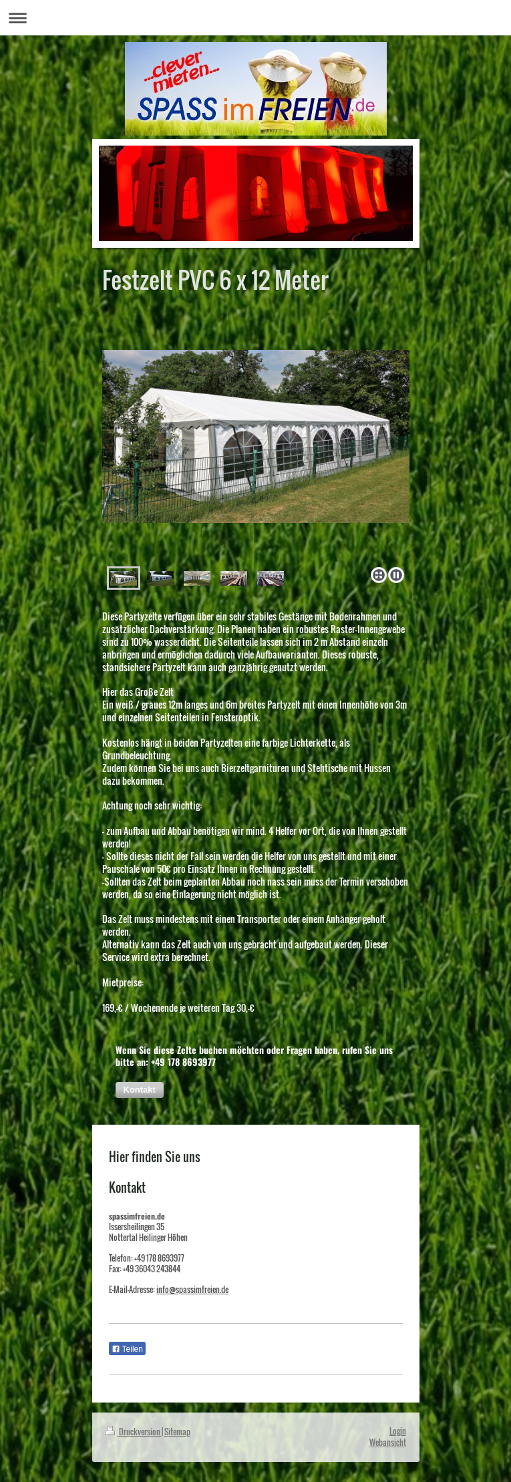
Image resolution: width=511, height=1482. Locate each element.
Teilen (127, 1349)
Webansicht (387, 1442)
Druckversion (134, 1431)
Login (397, 1431)
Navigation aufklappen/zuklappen (255, 17)
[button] (140, 1090)
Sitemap (177, 1431)
